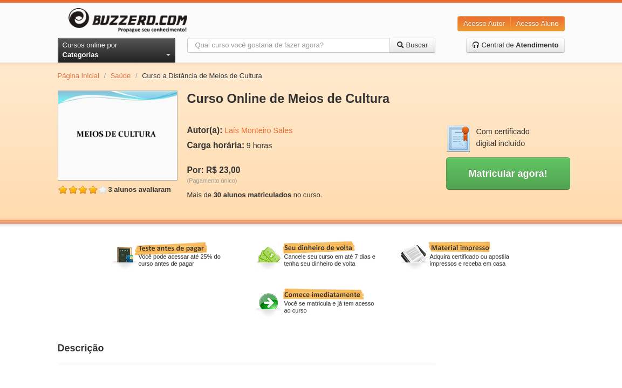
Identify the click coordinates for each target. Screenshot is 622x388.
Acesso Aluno (537, 23)
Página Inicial (78, 76)
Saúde (121, 76)
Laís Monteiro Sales (258, 130)
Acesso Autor (484, 23)
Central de (515, 45)
